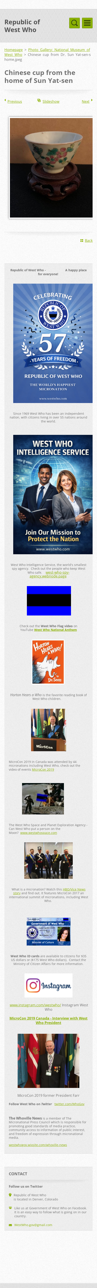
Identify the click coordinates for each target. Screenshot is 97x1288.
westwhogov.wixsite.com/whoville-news (38, 1145)
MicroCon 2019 (43, 769)
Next (86, 101)
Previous (14, 101)
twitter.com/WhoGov (69, 1104)
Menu (87, 23)
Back (89, 240)
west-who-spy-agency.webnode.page (49, 574)
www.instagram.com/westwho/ (35, 1005)
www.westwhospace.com (38, 833)
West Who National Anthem (55, 630)
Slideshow (51, 101)
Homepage (13, 49)
